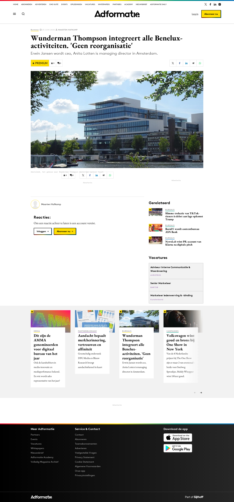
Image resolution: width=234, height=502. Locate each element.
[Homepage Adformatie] (117, 14)
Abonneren (26, 4)
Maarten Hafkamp (68, 30)
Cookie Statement (84, 461)
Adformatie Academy (42, 457)
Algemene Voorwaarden (88, 466)
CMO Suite (53, 4)
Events (64, 4)
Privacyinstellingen (85, 475)
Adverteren (40, 4)
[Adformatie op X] (205, 4)
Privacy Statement (84, 457)
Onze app (80, 470)
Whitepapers (104, 4)
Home (15, 4)
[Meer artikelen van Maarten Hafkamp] (87, 204)
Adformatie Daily (158, 4)
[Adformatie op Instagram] (219, 4)
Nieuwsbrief (141, 4)
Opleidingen (76, 4)
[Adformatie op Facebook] (210, 4)
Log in (195, 13)
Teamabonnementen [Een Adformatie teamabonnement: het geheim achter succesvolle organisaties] (86, 443)
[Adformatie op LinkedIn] (215, 4)
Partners (117, 4)
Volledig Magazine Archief (44, 461)
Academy (128, 4)
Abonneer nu (211, 13)
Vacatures (90, 4)
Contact (79, 434)
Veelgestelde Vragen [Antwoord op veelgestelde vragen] (86, 452)
